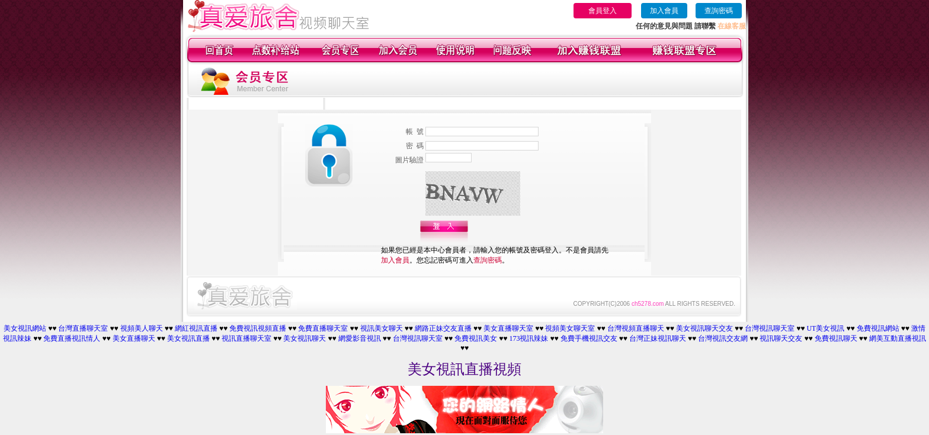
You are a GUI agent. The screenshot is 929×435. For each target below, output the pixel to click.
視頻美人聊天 (141, 328)
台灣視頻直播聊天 (635, 328)
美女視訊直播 (188, 338)
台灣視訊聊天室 (770, 328)
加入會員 (664, 11)
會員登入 (602, 11)
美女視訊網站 (25, 328)
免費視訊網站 (878, 328)
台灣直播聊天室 (83, 328)
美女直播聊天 (134, 338)
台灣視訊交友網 (723, 338)
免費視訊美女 (475, 338)
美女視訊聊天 (304, 338)
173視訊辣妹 (528, 338)
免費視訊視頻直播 (257, 328)
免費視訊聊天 (836, 338)
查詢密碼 (718, 11)
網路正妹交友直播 (443, 328)
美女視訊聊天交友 (704, 328)
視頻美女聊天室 (570, 328)
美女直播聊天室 (508, 328)
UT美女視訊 (825, 328)
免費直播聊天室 (323, 328)
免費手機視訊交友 (588, 338)
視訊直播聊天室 (246, 338)
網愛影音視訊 (359, 338)
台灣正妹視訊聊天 (657, 338)
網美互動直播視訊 (897, 338)
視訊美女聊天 (381, 328)
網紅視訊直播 (196, 328)
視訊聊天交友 (781, 338)
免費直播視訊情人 (71, 338)
